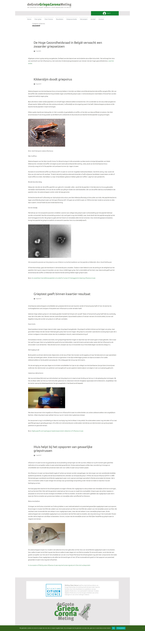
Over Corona (49, 19)
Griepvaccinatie (71, 19)
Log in (109, 13)
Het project (83, 19)
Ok (113, 628)
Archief (93, 19)
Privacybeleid (121, 628)
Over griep (37, 19)
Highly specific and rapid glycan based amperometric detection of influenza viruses (57, 431)
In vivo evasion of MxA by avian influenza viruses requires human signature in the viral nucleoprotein (59, 565)
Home (29, 19)
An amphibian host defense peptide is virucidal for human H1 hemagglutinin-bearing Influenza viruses (63, 278)
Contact (101, 19)
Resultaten (59, 19)
